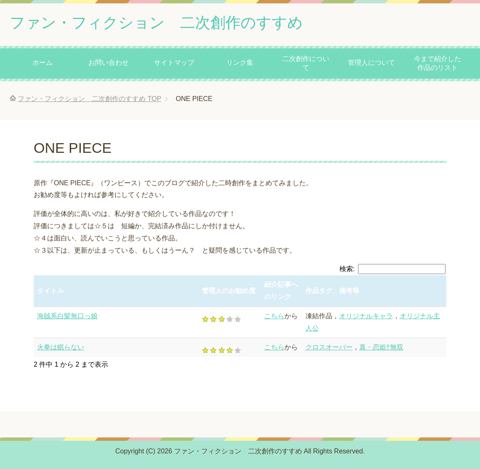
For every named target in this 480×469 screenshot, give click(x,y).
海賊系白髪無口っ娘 (67, 316)
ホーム (42, 62)
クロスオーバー (329, 347)
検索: (392, 268)
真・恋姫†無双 (381, 347)
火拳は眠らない (60, 347)
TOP (89, 98)
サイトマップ (174, 62)
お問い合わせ (108, 62)
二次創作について (305, 63)
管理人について (371, 62)
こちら (274, 316)
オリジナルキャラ (366, 316)
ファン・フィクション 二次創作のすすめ (156, 22)
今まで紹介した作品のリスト (437, 63)
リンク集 (239, 62)
